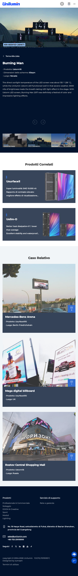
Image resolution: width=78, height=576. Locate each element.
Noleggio (7, 506)
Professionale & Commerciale (16, 503)
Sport (5, 512)
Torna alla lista (11, 56)
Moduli (6, 515)
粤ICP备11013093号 (42, 558)
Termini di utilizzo (11, 564)
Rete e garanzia (47, 503)
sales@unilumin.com (17, 536)
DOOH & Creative (11, 509)
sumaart (19, 561)
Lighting (6, 518)
